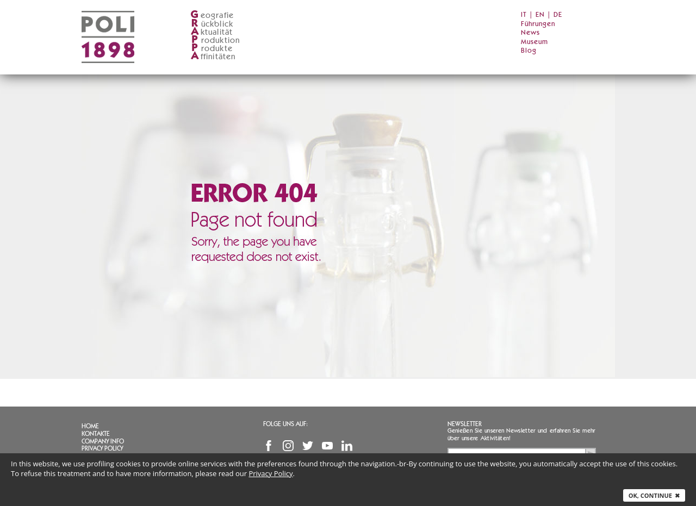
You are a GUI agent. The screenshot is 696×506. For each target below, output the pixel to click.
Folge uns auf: (285, 424)
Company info (103, 441)
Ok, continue (654, 495)
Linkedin (346, 445)
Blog (529, 50)
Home (90, 426)
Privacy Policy (102, 448)
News (530, 32)
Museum (534, 42)
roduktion (215, 40)
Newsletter (465, 424)
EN (540, 14)
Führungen (538, 24)
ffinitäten (213, 57)
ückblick (212, 24)
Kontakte (96, 433)
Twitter (307, 445)
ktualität (211, 32)
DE (558, 14)
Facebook (268, 445)
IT (524, 14)
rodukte (211, 49)
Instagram (288, 445)
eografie (212, 15)
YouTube (327, 445)
